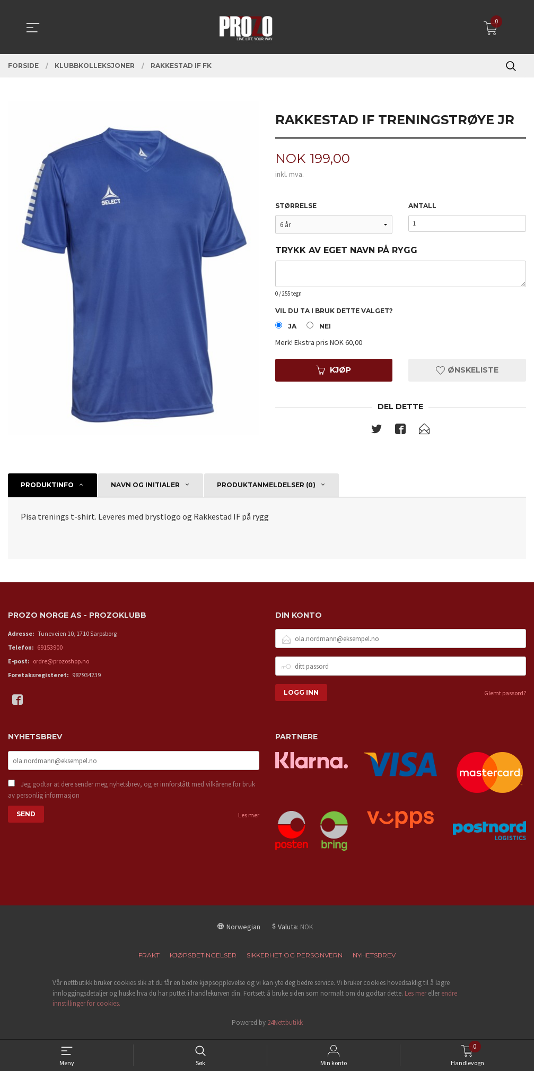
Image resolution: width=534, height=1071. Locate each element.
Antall (422, 207)
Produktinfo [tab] (47, 487)
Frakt (149, 958)
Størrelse (296, 207)
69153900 (50, 650)
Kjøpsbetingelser (203, 958)
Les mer (248, 819)
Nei (325, 328)
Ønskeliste (467, 372)
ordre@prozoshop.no (61, 664)
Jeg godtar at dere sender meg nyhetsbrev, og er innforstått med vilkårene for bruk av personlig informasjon (131, 793)
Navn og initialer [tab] (145, 487)
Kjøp (333, 372)
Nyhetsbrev (374, 958)
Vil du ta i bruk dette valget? (334, 312)
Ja (292, 328)
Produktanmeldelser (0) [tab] (266, 487)
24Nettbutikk (285, 1025)
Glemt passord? (505, 696)
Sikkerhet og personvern (295, 958)
